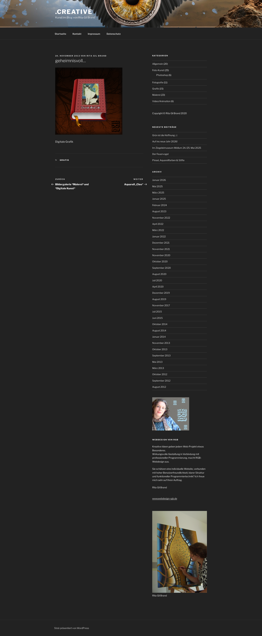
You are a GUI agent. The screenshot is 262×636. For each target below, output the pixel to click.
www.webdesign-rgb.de (164, 498)
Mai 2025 (157, 186)
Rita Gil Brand (97, 56)
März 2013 (158, 368)
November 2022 (161, 217)
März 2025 (158, 192)
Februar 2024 (159, 205)
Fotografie (157, 82)
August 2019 (159, 299)
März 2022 (158, 230)
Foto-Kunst (158, 70)
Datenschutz (114, 33)
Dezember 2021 (161, 242)
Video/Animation (161, 101)
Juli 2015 (157, 311)
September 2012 (161, 380)
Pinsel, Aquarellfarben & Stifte (168, 160)
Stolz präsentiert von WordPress (71, 628)
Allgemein (157, 63)
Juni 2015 (157, 317)
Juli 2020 (157, 280)
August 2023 (159, 211)
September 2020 (161, 267)
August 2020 (159, 274)
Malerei (156, 94)
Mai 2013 (157, 361)
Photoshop (162, 75)
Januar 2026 (159, 180)
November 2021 (161, 249)
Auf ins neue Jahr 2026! (164, 141)
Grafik (64, 160)
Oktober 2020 (160, 261)
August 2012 (159, 386)
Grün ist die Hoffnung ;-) (164, 135)
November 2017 (161, 305)
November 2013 (161, 342)
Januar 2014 (159, 336)
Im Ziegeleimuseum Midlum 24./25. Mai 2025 (176, 147)
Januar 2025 (159, 198)
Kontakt (77, 33)
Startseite (60, 33)
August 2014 (159, 330)
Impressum (94, 33)
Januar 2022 (159, 236)
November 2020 (161, 255)
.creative (73, 11)
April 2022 (157, 223)
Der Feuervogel (160, 154)
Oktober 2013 (159, 349)
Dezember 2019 (161, 292)
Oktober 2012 (159, 374)
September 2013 (161, 355)
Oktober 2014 (159, 324)
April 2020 (158, 286)
